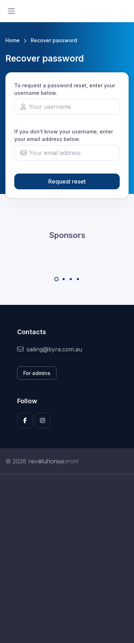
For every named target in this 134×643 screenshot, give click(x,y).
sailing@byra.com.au (49, 349)
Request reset (67, 181)
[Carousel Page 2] (63, 279)
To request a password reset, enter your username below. (64, 89)
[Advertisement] (67, 559)
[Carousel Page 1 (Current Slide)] (56, 279)
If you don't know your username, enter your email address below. (63, 135)
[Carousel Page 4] (78, 279)
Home (12, 40)
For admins (36, 373)
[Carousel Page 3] (71, 279)
